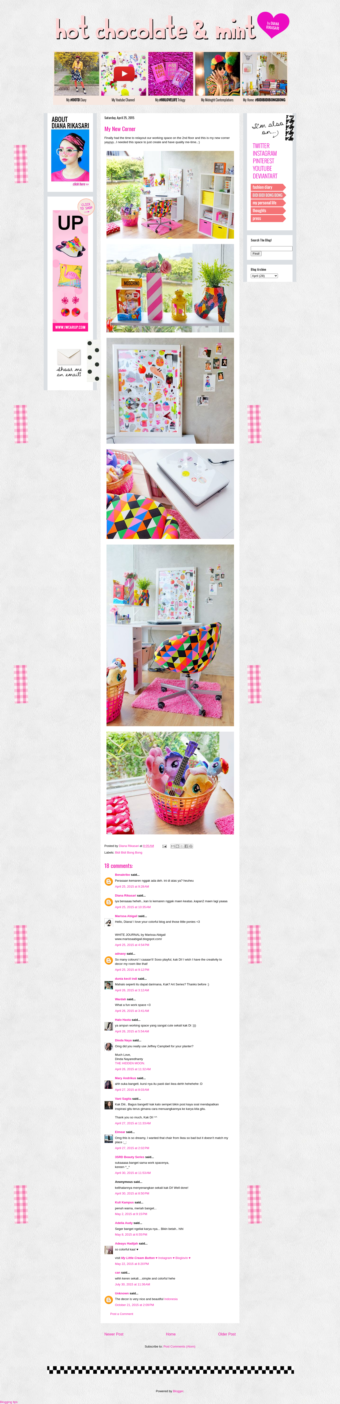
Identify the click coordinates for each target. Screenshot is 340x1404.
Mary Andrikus (125, 1078)
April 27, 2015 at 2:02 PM (132, 1148)
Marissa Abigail (126, 916)
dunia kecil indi (126, 978)
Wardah (120, 999)
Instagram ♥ (166, 1258)
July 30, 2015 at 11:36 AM (132, 1284)
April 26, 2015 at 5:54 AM (132, 1031)
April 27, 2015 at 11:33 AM (133, 1123)
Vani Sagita (123, 1098)
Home (171, 1334)
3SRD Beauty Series (129, 1157)
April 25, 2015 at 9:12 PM (132, 969)
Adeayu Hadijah (126, 1243)
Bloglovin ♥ (183, 1258)
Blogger (178, 1391)
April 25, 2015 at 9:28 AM (132, 886)
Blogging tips (8, 1402)
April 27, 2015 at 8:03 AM (132, 1089)
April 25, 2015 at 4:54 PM (132, 945)
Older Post (227, 1334)
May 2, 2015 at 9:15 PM (131, 1214)
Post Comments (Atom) (179, 1346)
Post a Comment (121, 1314)
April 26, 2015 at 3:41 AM (132, 1011)
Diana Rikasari (125, 895)
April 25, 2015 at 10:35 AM (133, 907)
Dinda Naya (123, 1040)
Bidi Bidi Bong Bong (128, 852)
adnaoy (120, 953)
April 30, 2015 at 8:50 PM (132, 1193)
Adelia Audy (124, 1223)
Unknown (122, 1293)
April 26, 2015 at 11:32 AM (133, 1069)
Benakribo (122, 874)
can (117, 1272)
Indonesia (171, 1299)
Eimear (120, 1132)
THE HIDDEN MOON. (130, 1063)
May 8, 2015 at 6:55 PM (131, 1234)
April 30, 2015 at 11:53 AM (133, 1173)
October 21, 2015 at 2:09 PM (134, 1305)
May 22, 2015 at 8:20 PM (132, 1264)
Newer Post (113, 1334)
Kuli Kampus (124, 1202)
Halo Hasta (123, 1020)
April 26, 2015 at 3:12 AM (132, 990)
